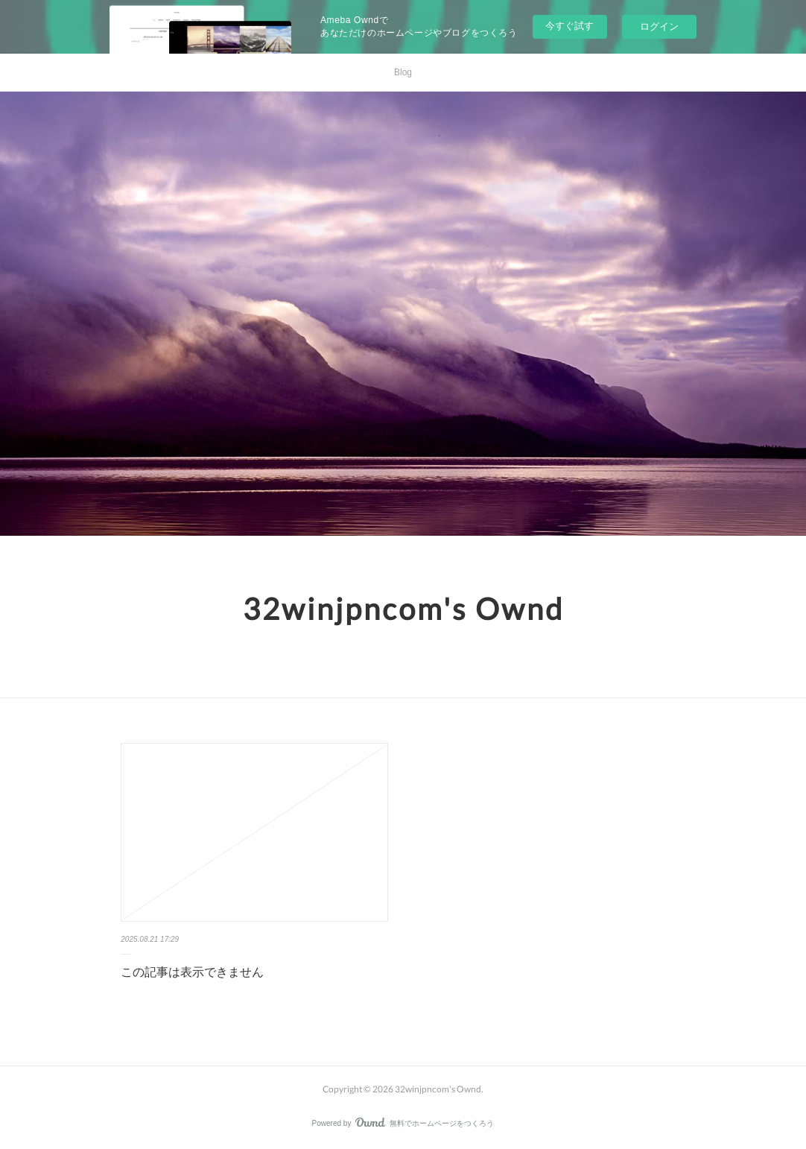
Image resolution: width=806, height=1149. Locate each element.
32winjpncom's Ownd (403, 609)
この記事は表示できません (192, 972)
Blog (403, 72)
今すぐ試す (569, 25)
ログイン (659, 26)
